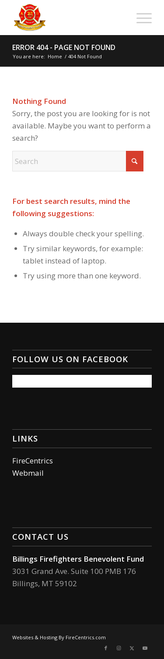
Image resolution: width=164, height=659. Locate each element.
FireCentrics (32, 461)
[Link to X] (132, 648)
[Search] (77, 161)
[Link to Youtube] (145, 648)
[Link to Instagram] (119, 648)
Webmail (28, 473)
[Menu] (140, 17)
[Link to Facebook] (105, 648)
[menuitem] (140, 17)
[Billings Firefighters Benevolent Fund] (68, 17)
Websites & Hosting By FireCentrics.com (59, 637)
